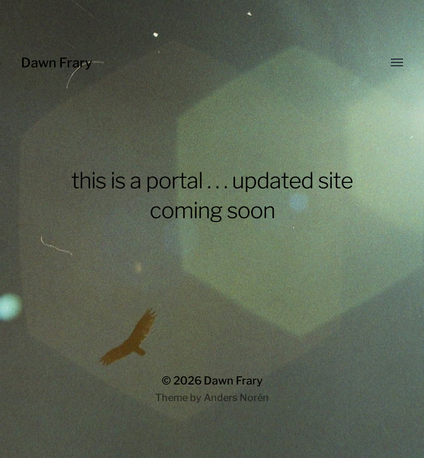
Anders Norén (236, 397)
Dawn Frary (56, 63)
